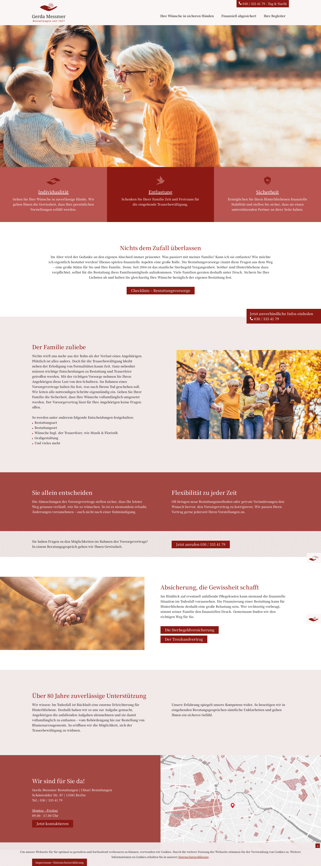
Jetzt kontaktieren (53, 823)
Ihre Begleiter (275, 16)
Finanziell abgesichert (238, 16)
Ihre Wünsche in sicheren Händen (187, 16)
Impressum (43, 862)
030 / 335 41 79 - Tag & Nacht (263, 3)
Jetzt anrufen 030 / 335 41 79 (200, 544)
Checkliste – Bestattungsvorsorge (160, 290)
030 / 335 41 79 (266, 318)
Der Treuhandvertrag (184, 639)
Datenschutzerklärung (68, 862)
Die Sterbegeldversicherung (189, 629)
